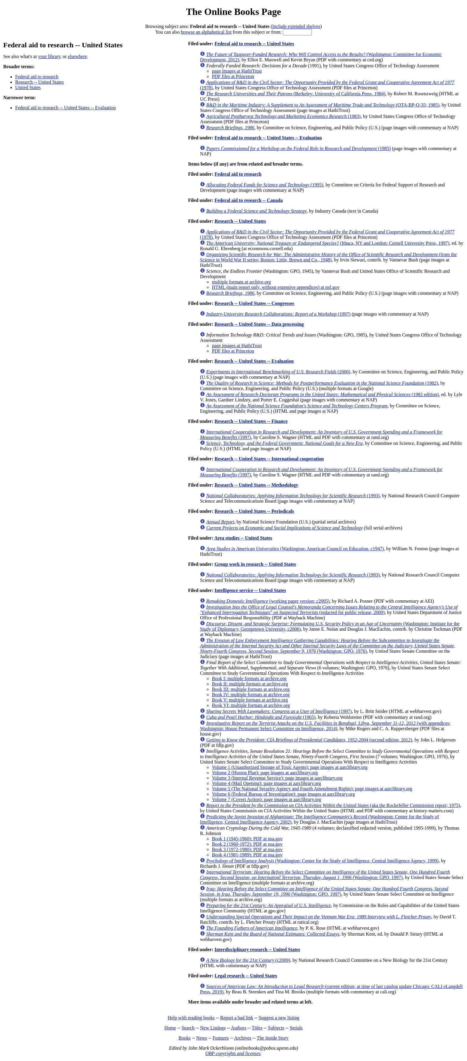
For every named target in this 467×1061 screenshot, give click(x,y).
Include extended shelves (296, 26)
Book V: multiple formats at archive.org (250, 699)
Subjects (276, 1027)
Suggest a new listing (279, 1017)
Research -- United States (39, 82)
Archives (242, 1037)
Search (188, 1027)
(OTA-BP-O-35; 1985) (322, 104)
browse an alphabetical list (206, 32)
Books (184, 1037)
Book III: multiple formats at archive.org (250, 689)
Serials (296, 1027)
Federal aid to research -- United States (254, 43)
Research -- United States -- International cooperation (269, 458)
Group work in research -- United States (255, 564)
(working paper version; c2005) (267, 601)
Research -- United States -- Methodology (256, 484)
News (201, 1037)
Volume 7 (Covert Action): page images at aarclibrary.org (266, 799)
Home (170, 1027)
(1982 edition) (322, 394)
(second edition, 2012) (309, 739)
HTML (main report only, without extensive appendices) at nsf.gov (275, 287)
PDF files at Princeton (233, 76)
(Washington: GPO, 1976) (327, 646)
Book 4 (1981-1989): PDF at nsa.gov (247, 854)
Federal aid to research (36, 76)
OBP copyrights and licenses (232, 1053)
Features (221, 1037)
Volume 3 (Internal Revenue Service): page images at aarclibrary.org (277, 777)
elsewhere (77, 56)
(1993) (292, 495)
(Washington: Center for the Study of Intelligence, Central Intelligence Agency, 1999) (322, 860)
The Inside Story (273, 1037)
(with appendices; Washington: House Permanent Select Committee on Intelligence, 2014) (325, 726)
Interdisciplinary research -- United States (257, 949)
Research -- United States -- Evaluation (254, 361)
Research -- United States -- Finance (250, 421)
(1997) (278, 314)
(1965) (260, 717)
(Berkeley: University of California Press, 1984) (295, 93)
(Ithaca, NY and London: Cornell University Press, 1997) (327, 243)
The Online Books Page (233, 11)
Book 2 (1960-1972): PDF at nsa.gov (247, 844)
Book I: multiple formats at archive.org (249, 678)
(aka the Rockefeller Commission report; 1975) (333, 805)
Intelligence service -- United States (250, 590)
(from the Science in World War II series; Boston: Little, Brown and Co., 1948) (328, 257)
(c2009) (248, 960)
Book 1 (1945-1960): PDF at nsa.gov (247, 838)
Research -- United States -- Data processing (259, 324)
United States (28, 87)
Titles (257, 1027)
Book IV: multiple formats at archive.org (250, 694)
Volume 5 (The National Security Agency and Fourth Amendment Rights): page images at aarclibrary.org (312, 788)
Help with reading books (191, 1017)
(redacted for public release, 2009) (328, 609)
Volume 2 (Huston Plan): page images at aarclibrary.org (265, 772)
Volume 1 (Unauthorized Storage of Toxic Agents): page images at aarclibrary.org (290, 767)
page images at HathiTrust (237, 71)
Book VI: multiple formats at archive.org (251, 705)
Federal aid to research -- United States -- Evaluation (65, 107)
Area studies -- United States (243, 537)
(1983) (283, 116)
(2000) (278, 371)
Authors (238, 1027)
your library (49, 56)
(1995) (264, 184)
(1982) (322, 383)
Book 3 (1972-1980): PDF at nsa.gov (247, 849)
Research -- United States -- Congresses (254, 303)
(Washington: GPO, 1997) (325, 875)
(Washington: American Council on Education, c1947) (295, 548)
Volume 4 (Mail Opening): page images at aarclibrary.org (266, 783)
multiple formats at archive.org (241, 281)
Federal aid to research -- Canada (248, 200)
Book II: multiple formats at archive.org (250, 683)
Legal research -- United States (245, 975)
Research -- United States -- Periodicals (254, 511)
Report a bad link (236, 1017)
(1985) (298, 148)
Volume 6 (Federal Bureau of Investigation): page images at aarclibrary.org (283, 794)
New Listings (213, 1027)
